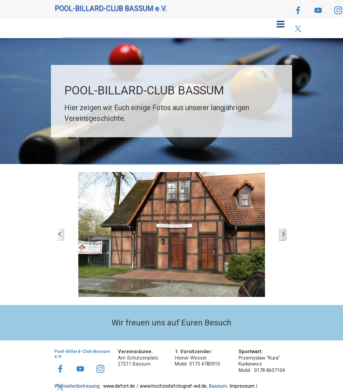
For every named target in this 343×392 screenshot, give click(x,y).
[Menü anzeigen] (280, 24)
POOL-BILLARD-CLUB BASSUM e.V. (111, 8)
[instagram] (100, 369)
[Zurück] (60, 234)
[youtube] (318, 10)
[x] (298, 28)
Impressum (242, 386)
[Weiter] (283, 234)
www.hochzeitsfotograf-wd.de (173, 386)
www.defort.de (119, 386)
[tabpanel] (171, 103)
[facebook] (298, 10)
